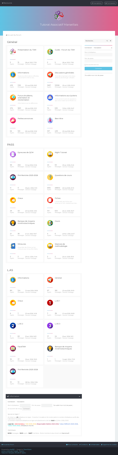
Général (12, 41)
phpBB (12, 449)
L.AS (10, 269)
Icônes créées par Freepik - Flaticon (12, 451)
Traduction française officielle (10, 453)
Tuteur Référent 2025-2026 (68, 424)
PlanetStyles (27, 449)
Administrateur (20, 424)
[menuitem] (110, 3)
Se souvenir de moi (15, 408)
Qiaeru (24, 453)
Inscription (20, 401)
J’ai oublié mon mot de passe (62, 405)
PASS (10, 144)
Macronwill (65, 433)
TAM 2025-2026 (30, 424)
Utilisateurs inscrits (27, 425)
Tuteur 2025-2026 (14, 425)
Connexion (11, 401)
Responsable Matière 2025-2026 (48, 424)
